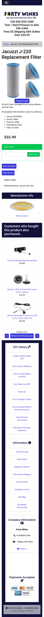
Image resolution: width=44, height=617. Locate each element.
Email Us (22, 549)
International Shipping (22, 474)
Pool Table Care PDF (22, 384)
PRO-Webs (29, 611)
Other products (22, 216)
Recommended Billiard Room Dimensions (22, 408)
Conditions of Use (22, 489)
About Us (22, 392)
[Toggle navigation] (6, 2)
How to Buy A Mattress (22, 366)
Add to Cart (33, 154)
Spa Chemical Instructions (22, 418)
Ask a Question (9, 166)
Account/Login (22, 452)
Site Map (22, 497)
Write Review (8, 173)
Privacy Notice (22, 482)
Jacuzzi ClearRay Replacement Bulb (22, 260)
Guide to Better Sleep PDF (22, 357)
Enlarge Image (22, 101)
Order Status (22, 459)
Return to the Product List (22, 336)
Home (6, 44)
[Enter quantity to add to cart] (15, 154)
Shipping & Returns (22, 467)
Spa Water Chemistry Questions (22, 429)
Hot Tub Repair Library (22, 399)
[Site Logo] (22, 14)
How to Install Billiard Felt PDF (22, 375)
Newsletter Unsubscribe (22, 506)
